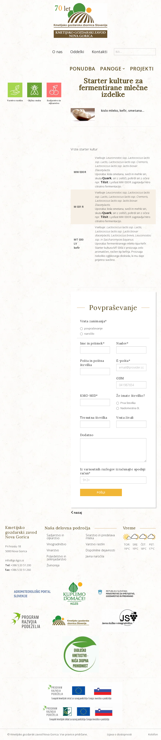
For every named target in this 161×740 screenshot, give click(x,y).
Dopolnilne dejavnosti (100, 550)
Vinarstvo (53, 550)
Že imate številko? (130, 396)
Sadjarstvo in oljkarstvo (55, 536)
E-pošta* (123, 361)
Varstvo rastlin (95, 544)
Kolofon (153, 734)
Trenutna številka (93, 418)
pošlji (101, 492)
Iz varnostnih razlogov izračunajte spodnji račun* (113, 471)
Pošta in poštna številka (92, 363)
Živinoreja (53, 565)
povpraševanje (91, 328)
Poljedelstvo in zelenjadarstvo (56, 557)
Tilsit (104, 182)
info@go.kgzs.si (14, 560)
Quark (106, 178)
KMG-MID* (89, 396)
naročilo (87, 333)
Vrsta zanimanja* (93, 321)
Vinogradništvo (56, 544)
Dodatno (86, 435)
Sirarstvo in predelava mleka (100, 536)
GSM (120, 378)
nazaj (76, 512)
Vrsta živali (124, 418)
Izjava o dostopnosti (119, 734)
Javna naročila (95, 556)
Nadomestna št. (128, 408)
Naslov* (122, 343)
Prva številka (125, 403)
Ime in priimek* (92, 343)
